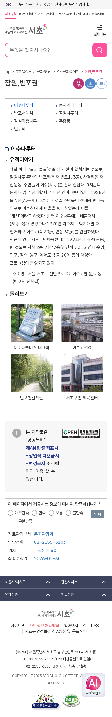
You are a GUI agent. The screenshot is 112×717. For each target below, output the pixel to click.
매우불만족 (23, 521)
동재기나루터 (70, 105)
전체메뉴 (99, 27)
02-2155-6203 (50, 542)
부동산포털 (73, 14)
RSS (95, 625)
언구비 (20, 129)
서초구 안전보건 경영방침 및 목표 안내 (56, 631)
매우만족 (22, 512)
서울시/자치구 (25, 582)
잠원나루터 (68, 113)
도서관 (60, 14)
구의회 (49, 14)
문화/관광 (44, 71)
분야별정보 (24, 71)
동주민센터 (25, 14)
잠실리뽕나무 (25, 121)
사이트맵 (18, 625)
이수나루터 (23, 105)
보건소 (39, 14)
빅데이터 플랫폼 (93, 14)
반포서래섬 (23, 113)
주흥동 (65, 121)
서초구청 (10, 14)
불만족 (78, 512)
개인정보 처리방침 (44, 625)
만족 (42, 512)
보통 (59, 512)
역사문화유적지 (67, 71)
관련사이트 (81, 582)
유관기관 (25, 595)
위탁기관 (82, 595)
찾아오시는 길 (75, 625)
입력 (97, 514)
